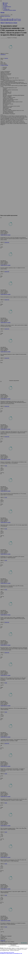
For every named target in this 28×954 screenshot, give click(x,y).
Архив (1, 953)
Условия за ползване (13, 953)
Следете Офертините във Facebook (7, 952)
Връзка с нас (19, 953)
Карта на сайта (6, 953)
